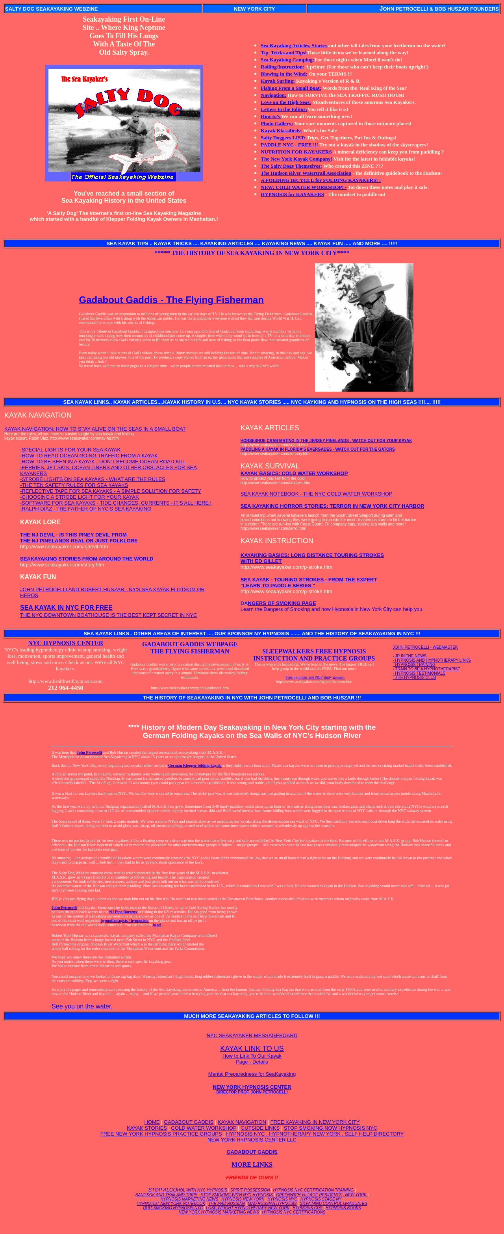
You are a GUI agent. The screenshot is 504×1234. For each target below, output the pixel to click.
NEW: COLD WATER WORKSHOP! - (303, 187)
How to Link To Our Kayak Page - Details (252, 1059)
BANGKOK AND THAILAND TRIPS (166, 1195)
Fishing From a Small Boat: (291, 88)
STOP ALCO (187, 1190)
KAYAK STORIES (147, 1128)
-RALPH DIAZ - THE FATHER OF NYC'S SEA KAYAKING (85, 509)
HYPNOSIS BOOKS (343, 1208)
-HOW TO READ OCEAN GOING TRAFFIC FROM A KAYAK (89, 456)
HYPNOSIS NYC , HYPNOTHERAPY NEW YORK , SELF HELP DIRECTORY (315, 1134)
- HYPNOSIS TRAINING (414, 664)
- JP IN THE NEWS (410, 656)
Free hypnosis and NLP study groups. (315, 677)
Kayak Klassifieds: (281, 130)
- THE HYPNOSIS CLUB (414, 677)
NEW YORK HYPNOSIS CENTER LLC (252, 1140)
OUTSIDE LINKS (260, 1128)
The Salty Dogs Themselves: (291, 166)
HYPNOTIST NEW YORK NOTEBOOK (171, 1203)
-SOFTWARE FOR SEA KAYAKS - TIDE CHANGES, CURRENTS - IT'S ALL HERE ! (115, 503)
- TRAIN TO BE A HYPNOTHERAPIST (426, 669)
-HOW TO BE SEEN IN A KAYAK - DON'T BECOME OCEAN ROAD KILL (103, 461)
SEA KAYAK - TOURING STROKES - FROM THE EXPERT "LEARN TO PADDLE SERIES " (309, 582)
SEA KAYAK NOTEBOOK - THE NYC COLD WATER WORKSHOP (317, 494)
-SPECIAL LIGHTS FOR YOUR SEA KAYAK (70, 450)
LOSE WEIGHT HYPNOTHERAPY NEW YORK (247, 1208)
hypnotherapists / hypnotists (124, 920)
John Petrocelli (89, 752)
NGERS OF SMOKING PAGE (282, 603)
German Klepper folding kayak (195, 765)
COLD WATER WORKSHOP (204, 1128)
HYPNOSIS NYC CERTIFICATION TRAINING (313, 1190)
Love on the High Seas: (286, 102)
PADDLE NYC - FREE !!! (289, 145)
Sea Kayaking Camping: (287, 60)
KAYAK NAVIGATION (242, 1122)
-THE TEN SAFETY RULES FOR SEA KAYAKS (74, 485)
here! (157, 925)
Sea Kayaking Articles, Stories (294, 45)
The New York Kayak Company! (296, 159)
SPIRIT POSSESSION (250, 1190)
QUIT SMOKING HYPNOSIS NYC (173, 1208)
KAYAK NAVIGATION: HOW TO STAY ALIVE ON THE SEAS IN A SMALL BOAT (95, 429)
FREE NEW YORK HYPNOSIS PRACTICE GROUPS (161, 1134)
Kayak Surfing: (278, 81)
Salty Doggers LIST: (283, 138)
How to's (271, 116)
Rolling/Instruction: (282, 67)
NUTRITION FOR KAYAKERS (296, 152)
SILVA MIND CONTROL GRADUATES (333, 1203)
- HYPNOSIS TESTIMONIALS (419, 673)
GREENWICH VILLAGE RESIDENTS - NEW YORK (322, 1195)
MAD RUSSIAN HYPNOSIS (272, 1203)
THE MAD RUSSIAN (226, 1203)
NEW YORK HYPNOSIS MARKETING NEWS (219, 1212)
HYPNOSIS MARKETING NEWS (190, 1199)
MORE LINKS (252, 1164)
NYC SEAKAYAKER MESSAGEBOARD (252, 1035)
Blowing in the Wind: (284, 74)
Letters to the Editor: (284, 109)
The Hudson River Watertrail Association (306, 173)
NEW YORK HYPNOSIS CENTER (252, 1089)
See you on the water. (82, 1006)
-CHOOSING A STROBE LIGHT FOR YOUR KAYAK (79, 497)
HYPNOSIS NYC (282, 1199)
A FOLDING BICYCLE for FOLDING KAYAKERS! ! (321, 180)
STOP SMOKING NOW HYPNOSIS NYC (330, 1128)
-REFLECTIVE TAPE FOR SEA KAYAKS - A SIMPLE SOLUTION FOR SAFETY (110, 491)
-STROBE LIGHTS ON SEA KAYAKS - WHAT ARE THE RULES (92, 479)
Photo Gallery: (277, 123)
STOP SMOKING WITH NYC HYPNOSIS (237, 1195)
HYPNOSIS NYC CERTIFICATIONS (294, 1212)
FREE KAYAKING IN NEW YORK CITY (315, 1122)
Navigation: (273, 95)
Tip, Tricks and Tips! (284, 53)
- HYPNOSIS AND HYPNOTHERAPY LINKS (432, 660)
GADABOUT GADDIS (188, 1122)
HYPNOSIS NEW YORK (242, 1199)
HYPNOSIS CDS (307, 1208)
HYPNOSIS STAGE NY (321, 1199)
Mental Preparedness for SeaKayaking (252, 1074)
